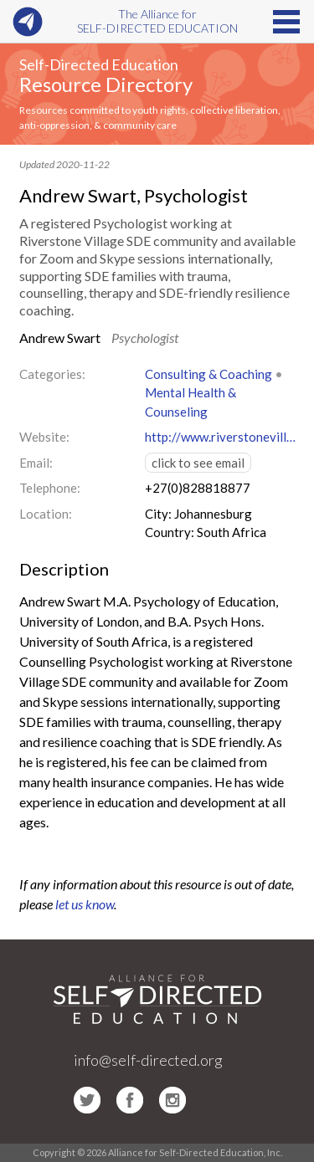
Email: (36, 462)
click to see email (198, 462)
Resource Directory (106, 84)
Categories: (52, 373)
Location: (45, 513)
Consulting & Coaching (208, 373)
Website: (44, 436)
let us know (84, 904)
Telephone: (49, 487)
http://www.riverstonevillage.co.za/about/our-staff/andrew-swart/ (220, 436)
